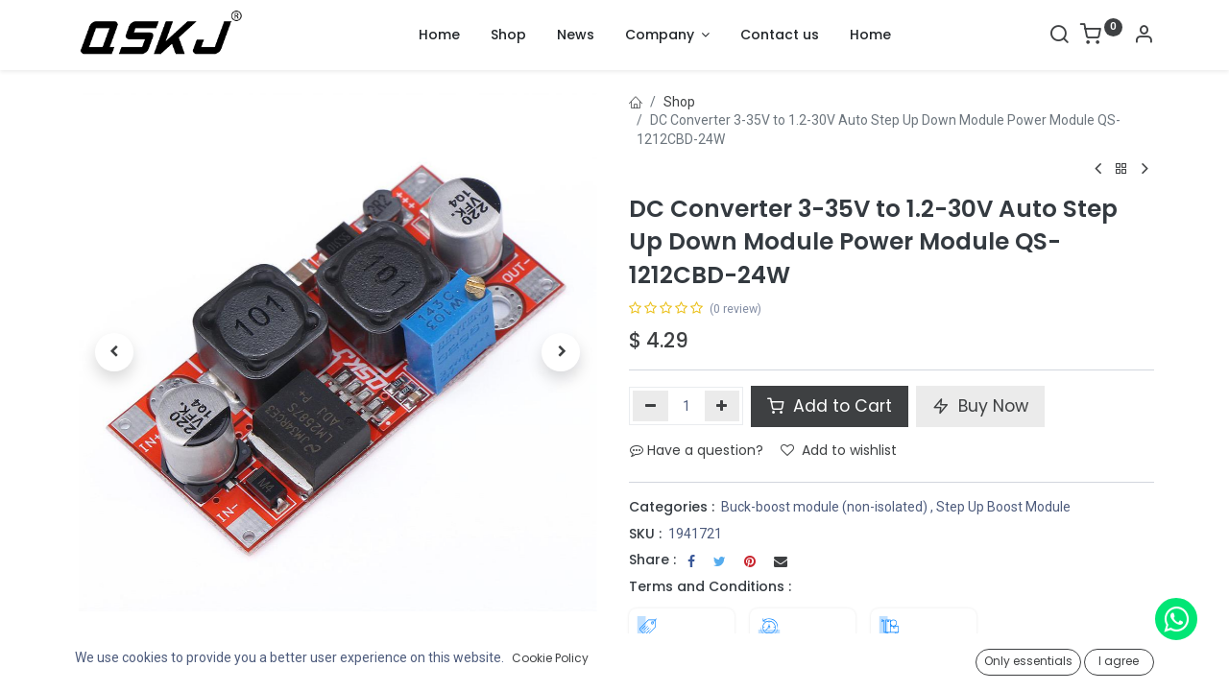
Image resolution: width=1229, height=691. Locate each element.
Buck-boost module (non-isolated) (824, 506)
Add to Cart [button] (829, 405)
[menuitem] (439, 35)
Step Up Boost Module (1003, 506)
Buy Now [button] (980, 405)
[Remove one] (650, 406)
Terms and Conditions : (710, 586)
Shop (679, 101)
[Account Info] (1143, 36)
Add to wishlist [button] (839, 450)
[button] (114, 352)
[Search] (1059, 36)
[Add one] (722, 406)
